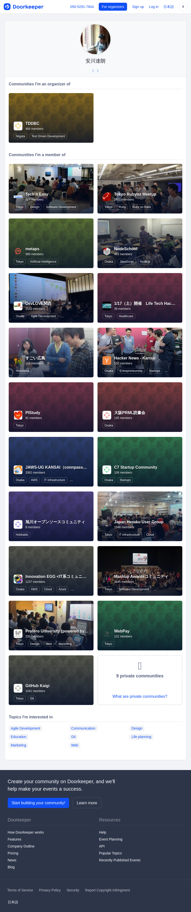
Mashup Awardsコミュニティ (141, 576)
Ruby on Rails (141, 207)
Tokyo (19, 207)
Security (73, 890)
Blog (11, 867)
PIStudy (32, 413)
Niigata (20, 136)
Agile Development (43, 316)
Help (102, 832)
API (102, 846)
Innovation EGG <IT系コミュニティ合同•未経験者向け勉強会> (81, 576)
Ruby (122, 207)
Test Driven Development (48, 136)
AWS (34, 480)
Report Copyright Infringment (107, 890)
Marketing (65, 644)
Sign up (138, 7)
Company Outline (21, 846)
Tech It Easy (36, 194)
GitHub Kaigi (37, 686)
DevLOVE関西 (38, 303)
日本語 (168, 7)
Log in (153, 7)
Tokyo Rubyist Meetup (135, 194)
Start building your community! (38, 803)
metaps (32, 249)
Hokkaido (22, 534)
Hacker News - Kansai (134, 358)
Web (49, 644)
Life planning (141, 737)
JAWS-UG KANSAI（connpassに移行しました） (70, 467)
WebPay (122, 631)
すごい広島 (35, 358)
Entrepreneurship (131, 371)
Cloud (150, 534)
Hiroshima (22, 371)
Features (14, 839)
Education (18, 737)
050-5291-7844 (82, 7)
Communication (83, 728)
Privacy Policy (50, 890)
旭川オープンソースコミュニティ (55, 522)
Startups (154, 371)
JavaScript (127, 261)
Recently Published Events (120, 860)
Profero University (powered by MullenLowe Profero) (75, 631)
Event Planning (110, 839)
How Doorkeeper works (26, 832)
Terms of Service (20, 890)
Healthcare (126, 316)
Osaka (108, 261)
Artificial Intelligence (43, 261)
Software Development (61, 207)
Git (32, 698)
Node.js (145, 261)
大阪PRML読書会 (129, 413)
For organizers (113, 7)
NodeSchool (125, 249)
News (12, 860)
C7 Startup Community (135, 467)
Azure (62, 589)
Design (34, 207)
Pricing (13, 853)
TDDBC (32, 123)
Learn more (87, 803)
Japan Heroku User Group (138, 522)
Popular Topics (110, 853)
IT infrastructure (54, 480)
